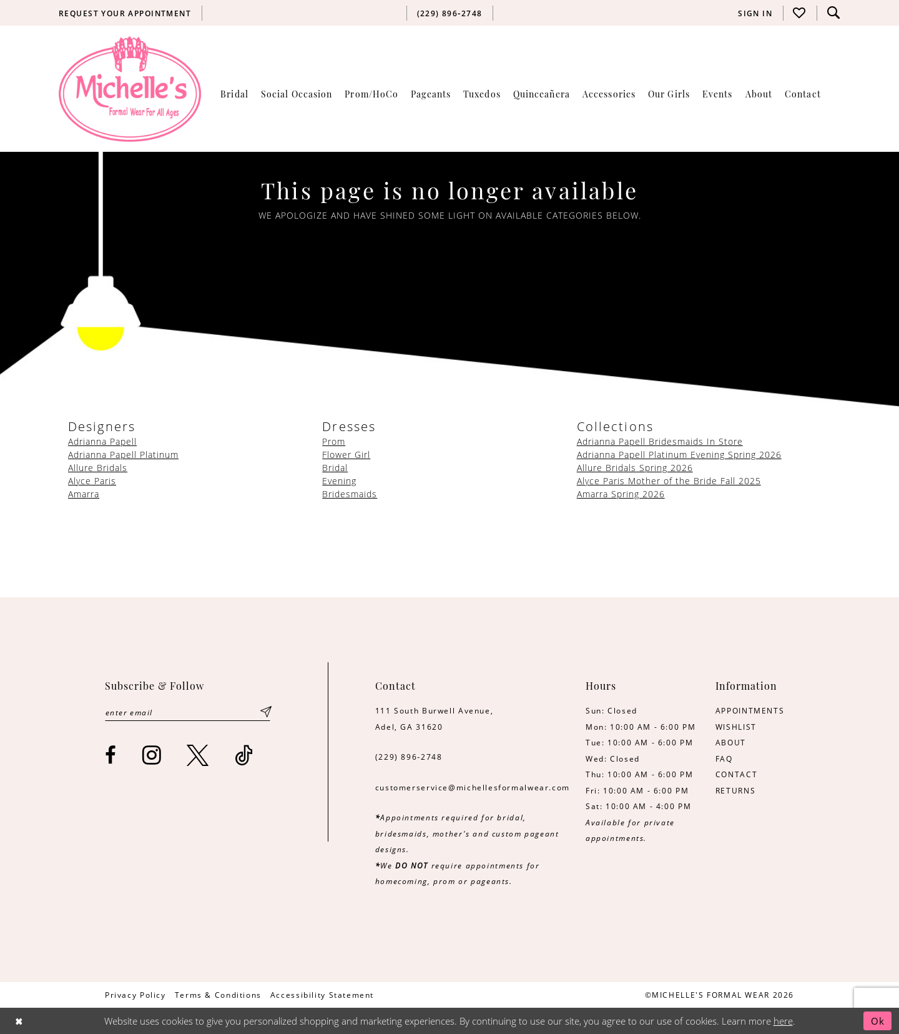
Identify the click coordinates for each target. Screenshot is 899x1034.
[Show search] (833, 13)
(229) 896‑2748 (409, 757)
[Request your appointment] (125, 13)
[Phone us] (449, 13)
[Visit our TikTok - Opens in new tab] (244, 755)
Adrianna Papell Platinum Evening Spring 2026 (679, 454)
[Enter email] (187, 712)
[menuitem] (125, 13)
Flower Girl (346, 454)
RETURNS (735, 790)
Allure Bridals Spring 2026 (635, 468)
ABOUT (730, 742)
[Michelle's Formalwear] (130, 88)
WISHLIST (736, 727)
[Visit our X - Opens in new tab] (198, 755)
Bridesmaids (349, 494)
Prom (333, 441)
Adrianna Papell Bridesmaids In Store (660, 441)
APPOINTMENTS (749, 710)
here (783, 1021)
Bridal (335, 468)
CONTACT (736, 774)
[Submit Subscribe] (266, 712)
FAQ (724, 758)
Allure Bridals (97, 468)
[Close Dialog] (19, 1021)
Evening (339, 481)
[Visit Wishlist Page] (800, 13)
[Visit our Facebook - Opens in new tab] (111, 755)
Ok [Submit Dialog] (877, 1021)
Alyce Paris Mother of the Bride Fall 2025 (669, 481)
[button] (755, 13)
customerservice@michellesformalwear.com (472, 787)
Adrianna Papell (102, 441)
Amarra (83, 494)
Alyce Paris (92, 481)
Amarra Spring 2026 (621, 494)
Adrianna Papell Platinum (123, 454)
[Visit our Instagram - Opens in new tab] (152, 755)
